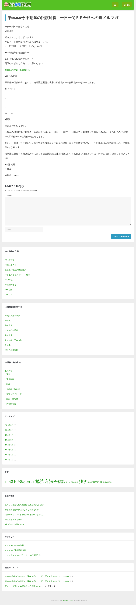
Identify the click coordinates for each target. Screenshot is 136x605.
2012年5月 (9, 455)
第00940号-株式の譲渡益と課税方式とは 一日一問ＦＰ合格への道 (32, 576)
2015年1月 (9, 435)
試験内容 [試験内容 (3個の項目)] (96, 482)
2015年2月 (9, 430)
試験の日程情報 (11, 330)
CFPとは (8, 294)
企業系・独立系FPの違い (15, 270)
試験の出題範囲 (11, 350)
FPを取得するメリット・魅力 (17, 275)
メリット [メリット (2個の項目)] (30, 482)
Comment (9, 195)
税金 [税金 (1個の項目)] (89, 482)
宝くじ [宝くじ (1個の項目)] (68, 482)
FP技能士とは (10, 285)
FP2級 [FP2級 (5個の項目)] (9, 482)
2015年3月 (9, 425)
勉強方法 (8, 371)
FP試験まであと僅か (13, 519)
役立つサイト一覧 (14, 394)
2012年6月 (9, 450)
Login (127, 5)
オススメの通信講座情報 (15, 550)
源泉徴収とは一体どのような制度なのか (22, 510)
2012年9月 (9, 440)
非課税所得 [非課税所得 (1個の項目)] (107, 482)
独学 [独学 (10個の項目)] (83, 481)
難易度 (7, 320)
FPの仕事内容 (10, 265)
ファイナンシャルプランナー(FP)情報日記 (23, 555)
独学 (8, 384)
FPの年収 (9, 280)
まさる (66, 576)
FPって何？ (9, 260)
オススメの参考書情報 (14, 545)
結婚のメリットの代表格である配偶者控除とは (25, 514)
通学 (8, 374)
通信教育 (10, 379)
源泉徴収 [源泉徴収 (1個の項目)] (74, 482)
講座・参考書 (12, 399)
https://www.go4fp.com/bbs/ (17, 70)
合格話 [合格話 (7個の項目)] (59, 482)
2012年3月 (9, 459)
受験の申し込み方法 (13, 340)
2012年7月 (9, 445)
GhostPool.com (67, 600)
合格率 (7, 345)
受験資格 (8, 325)
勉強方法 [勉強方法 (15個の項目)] (44, 481)
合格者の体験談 (13, 389)
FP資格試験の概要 (12, 315)
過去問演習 (11, 404)
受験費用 (8, 335)
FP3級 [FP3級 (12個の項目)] (19, 481)
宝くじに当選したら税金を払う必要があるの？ (25, 505)
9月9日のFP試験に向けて (15, 524)
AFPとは (8, 289)
